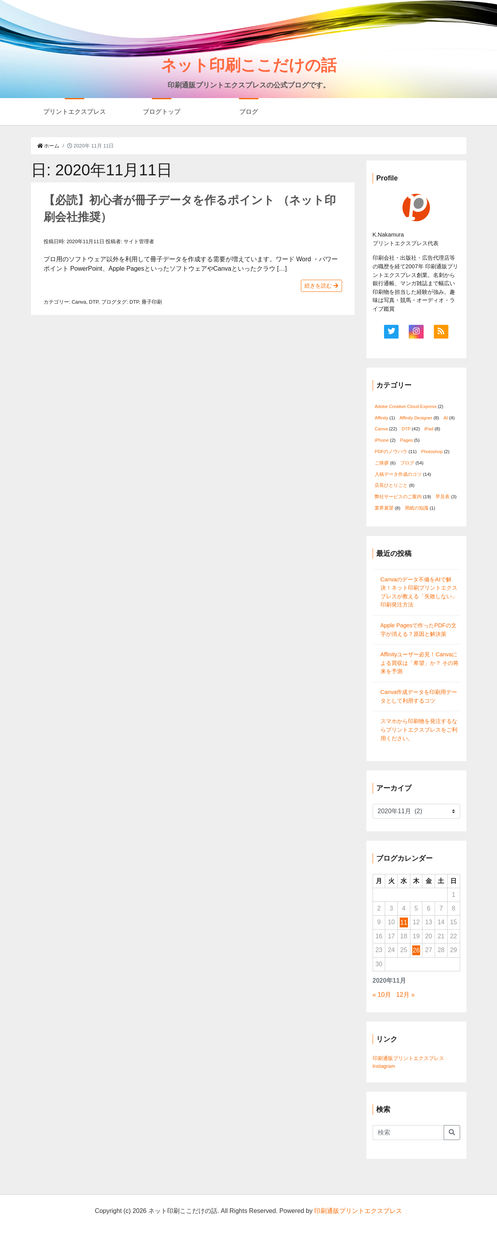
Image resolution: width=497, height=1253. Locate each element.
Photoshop (431, 451)
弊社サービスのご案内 (398, 496)
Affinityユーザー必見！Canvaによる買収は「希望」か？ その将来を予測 (419, 662)
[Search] (408, 1132)
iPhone (382, 440)
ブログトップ (161, 111)
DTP (93, 302)
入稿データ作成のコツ (398, 474)
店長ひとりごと (391, 485)
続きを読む (321, 285)
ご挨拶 (382, 463)
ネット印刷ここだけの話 (249, 65)
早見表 (442, 496)
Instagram (384, 1066)
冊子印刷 (152, 302)
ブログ (248, 111)
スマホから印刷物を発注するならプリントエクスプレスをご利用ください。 (418, 729)
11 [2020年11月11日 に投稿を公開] (403, 922)
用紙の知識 (416, 508)
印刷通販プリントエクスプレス (408, 1058)
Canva (79, 302)
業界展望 (384, 508)
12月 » (405, 994)
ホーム (48, 146)
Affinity (381, 417)
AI (446, 417)
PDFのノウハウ (391, 451)
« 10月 (382, 994)
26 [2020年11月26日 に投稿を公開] (416, 950)
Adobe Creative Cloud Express (405, 406)
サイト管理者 (139, 241)
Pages (406, 440)
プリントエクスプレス (74, 111)
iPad (428, 428)
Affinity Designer (415, 417)
